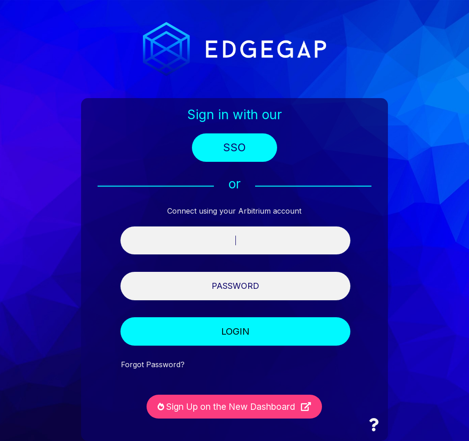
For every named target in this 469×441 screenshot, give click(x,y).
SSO (234, 147)
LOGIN (235, 331)
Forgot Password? (153, 364)
